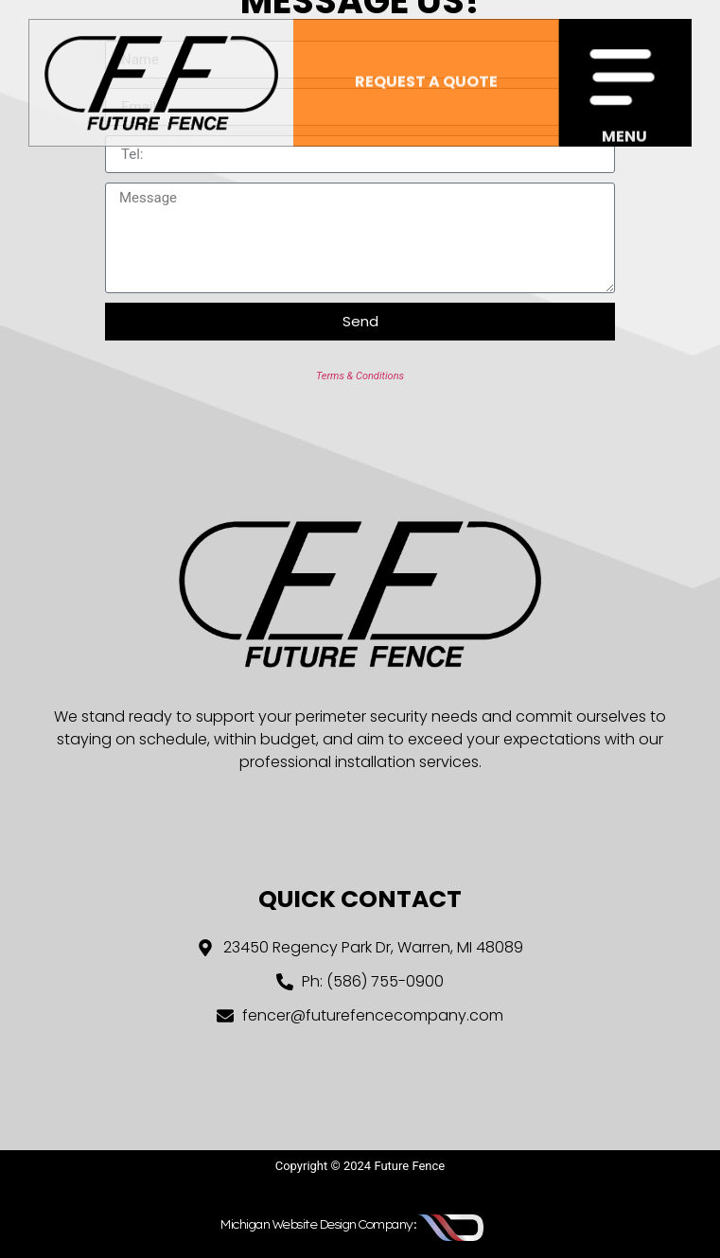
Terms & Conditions (360, 376)
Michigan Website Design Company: (317, 1224)
